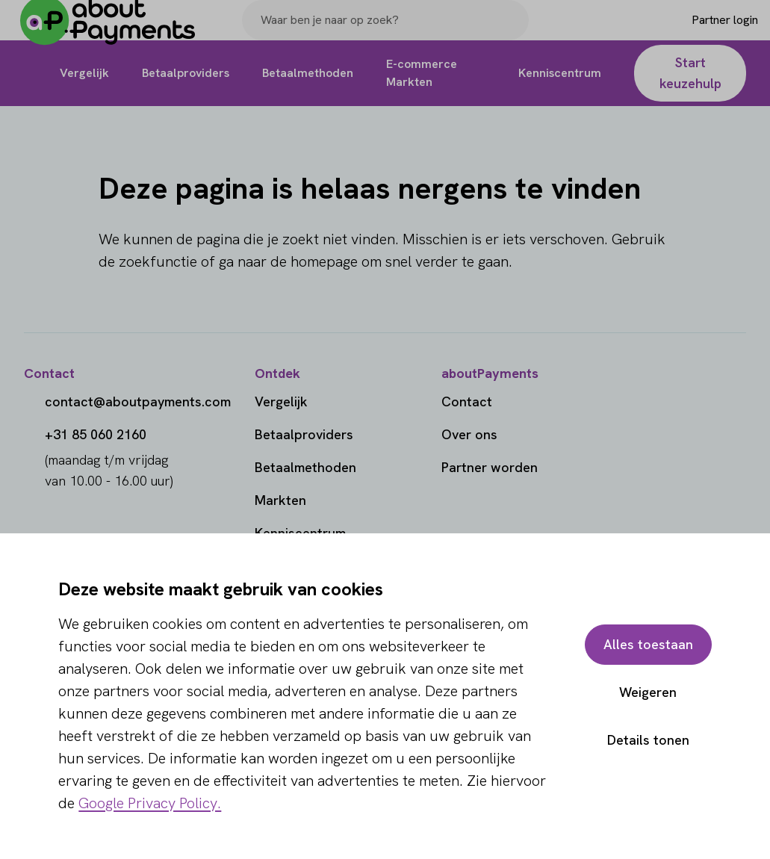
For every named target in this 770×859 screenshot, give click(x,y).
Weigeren (648, 692)
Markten (280, 500)
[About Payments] (119, 32)
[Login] (700, 32)
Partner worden (489, 467)
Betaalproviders (304, 434)
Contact (466, 401)
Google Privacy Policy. (149, 803)
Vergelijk (281, 401)
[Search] (511, 32)
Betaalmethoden (305, 467)
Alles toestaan (648, 644)
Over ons (469, 434)
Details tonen (648, 739)
